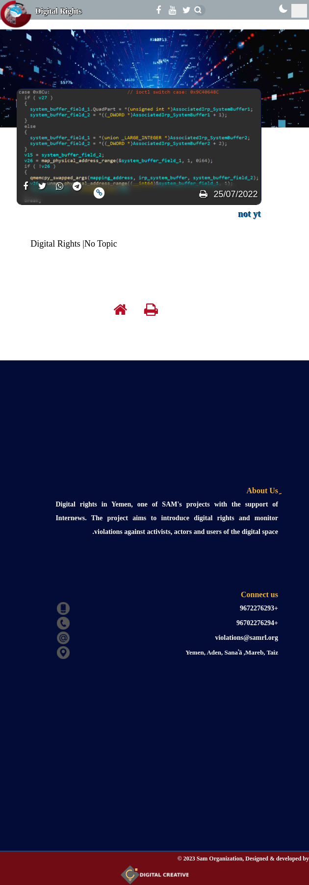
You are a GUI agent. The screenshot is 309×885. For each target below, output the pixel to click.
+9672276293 (259, 608)
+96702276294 (257, 623)
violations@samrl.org (246, 637)
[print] (203, 194)
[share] (25, 191)
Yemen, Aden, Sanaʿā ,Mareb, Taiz (231, 652)
